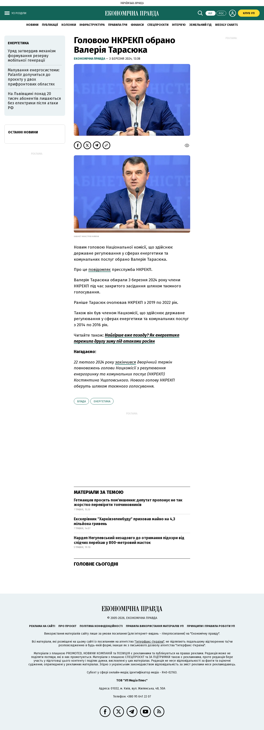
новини (32, 25)
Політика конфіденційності (101, 626)
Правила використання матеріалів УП (155, 626)
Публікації (50, 25)
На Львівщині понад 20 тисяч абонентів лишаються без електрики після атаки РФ (34, 100)
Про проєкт (67, 626)
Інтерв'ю (179, 25)
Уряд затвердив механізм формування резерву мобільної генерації (32, 56)
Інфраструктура (92, 25)
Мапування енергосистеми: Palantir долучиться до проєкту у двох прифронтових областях (33, 77)
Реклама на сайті (42, 626)
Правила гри (117, 25)
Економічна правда (90, 59)
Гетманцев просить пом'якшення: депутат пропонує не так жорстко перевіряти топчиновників (128, 502)
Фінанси (137, 25)
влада (81, 401)
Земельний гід (200, 25)
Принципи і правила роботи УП (211, 626)
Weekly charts (226, 25)
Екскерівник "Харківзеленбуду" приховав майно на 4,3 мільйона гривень (124, 521)
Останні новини (23, 132)
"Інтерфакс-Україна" (149, 641)
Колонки (68, 25)
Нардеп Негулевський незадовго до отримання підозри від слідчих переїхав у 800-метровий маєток (129, 540)
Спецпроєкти (157, 25)
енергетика (102, 401)
